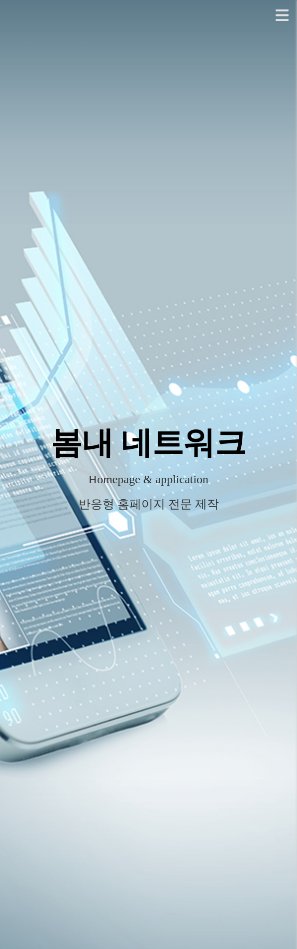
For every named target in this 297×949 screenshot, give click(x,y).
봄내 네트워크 (149, 442)
